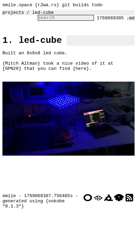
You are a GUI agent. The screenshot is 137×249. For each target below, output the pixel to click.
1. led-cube (32, 45)
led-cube (43, 14)
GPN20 (12, 78)
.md (131, 21)
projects (13, 14)
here (81, 78)
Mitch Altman (21, 72)
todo (97, 5)
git (66, 5)
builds (81, 5)
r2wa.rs (47, 5)
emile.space (17, 5)
